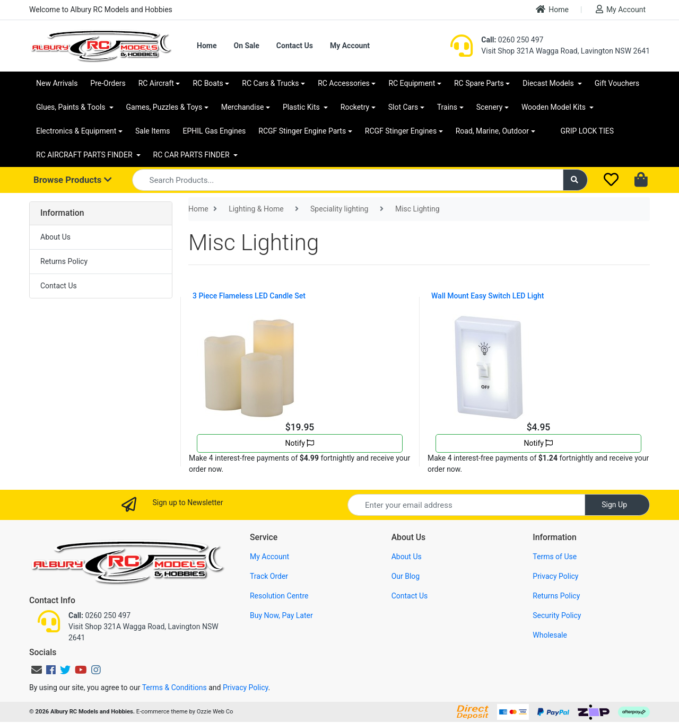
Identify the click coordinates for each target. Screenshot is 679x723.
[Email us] (36, 670)
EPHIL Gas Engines (214, 131)
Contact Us (294, 45)
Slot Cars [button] (403, 107)
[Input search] (347, 180)
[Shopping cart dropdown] (642, 180)
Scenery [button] (489, 107)
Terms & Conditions (174, 687)
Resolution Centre (279, 596)
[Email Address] (466, 505)
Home (552, 9)
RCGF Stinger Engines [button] (401, 131)
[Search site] (575, 180)
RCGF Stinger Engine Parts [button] (302, 131)
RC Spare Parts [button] (479, 83)
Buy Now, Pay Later (281, 615)
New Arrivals (56, 83)
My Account (621, 9)
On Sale (246, 45)
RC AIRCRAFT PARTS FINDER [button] (85, 155)
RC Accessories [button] (344, 83)
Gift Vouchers (617, 83)
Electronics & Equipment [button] (76, 131)
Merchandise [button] (242, 107)
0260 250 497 (512, 40)
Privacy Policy (555, 576)
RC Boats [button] (208, 83)
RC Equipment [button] (411, 83)
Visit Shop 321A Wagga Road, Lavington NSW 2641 (565, 51)
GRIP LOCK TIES (587, 131)
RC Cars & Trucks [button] (270, 83)
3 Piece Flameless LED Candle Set (249, 296)
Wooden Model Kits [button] (554, 107)
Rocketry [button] (355, 107)
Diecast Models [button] (549, 83)
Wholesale (550, 635)
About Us (55, 237)
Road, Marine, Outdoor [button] (492, 131)
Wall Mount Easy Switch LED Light (487, 296)
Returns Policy (64, 261)
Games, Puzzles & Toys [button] (164, 107)
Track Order (269, 576)
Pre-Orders (107, 83)
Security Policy (557, 615)
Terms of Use (555, 556)
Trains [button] (447, 107)
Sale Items (152, 131)
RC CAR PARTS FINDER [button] (192, 155)
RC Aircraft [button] (156, 83)
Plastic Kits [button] (302, 107)
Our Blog (405, 576)
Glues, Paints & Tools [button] (71, 107)
